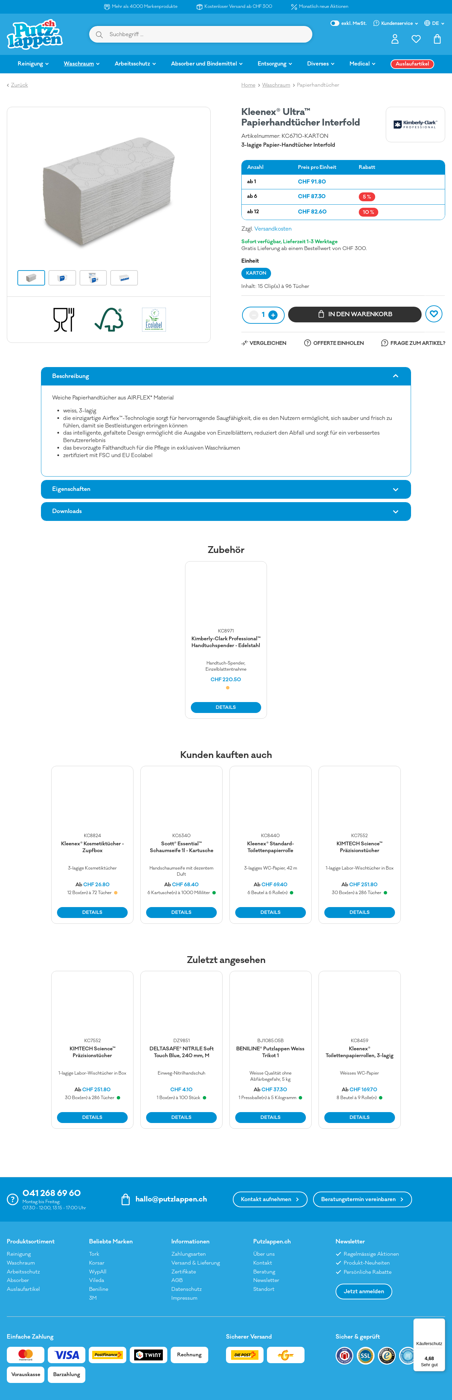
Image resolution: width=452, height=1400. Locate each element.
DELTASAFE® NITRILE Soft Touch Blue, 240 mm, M (182, 1052)
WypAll (98, 1272)
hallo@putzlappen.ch (171, 1199)
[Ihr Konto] (395, 41)
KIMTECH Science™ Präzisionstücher (359, 847)
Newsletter (266, 1280)
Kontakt (262, 1263)
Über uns (264, 1254)
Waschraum (21, 1263)
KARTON (256, 273)
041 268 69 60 (52, 1193)
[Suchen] (99, 34)
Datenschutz (186, 1289)
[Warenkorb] (437, 41)
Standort (263, 1289)
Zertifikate (183, 1272)
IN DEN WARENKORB (355, 313)
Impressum (184, 1298)
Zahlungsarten (188, 1254)
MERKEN (435, 313)
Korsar (96, 1263)
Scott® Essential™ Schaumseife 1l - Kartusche (181, 847)
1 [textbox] (263, 314)
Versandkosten (273, 228)
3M (93, 1298)
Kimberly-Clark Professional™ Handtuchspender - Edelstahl (226, 642)
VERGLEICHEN (268, 343)
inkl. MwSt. (348, 23)
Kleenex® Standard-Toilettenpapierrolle (270, 847)
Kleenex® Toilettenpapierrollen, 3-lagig (360, 1052)
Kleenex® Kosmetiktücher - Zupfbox (92, 847)
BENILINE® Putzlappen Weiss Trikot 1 (270, 1052)
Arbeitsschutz (23, 1272)
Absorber (18, 1280)
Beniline (98, 1289)
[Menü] (441, 1322)
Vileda (96, 1280)
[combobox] (263, 315)
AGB (177, 1280)
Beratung (264, 1272)
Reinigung (19, 1254)
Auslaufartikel (23, 1289)
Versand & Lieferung (195, 1263)
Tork (94, 1254)
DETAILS (226, 707)
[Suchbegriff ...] (210, 34)
